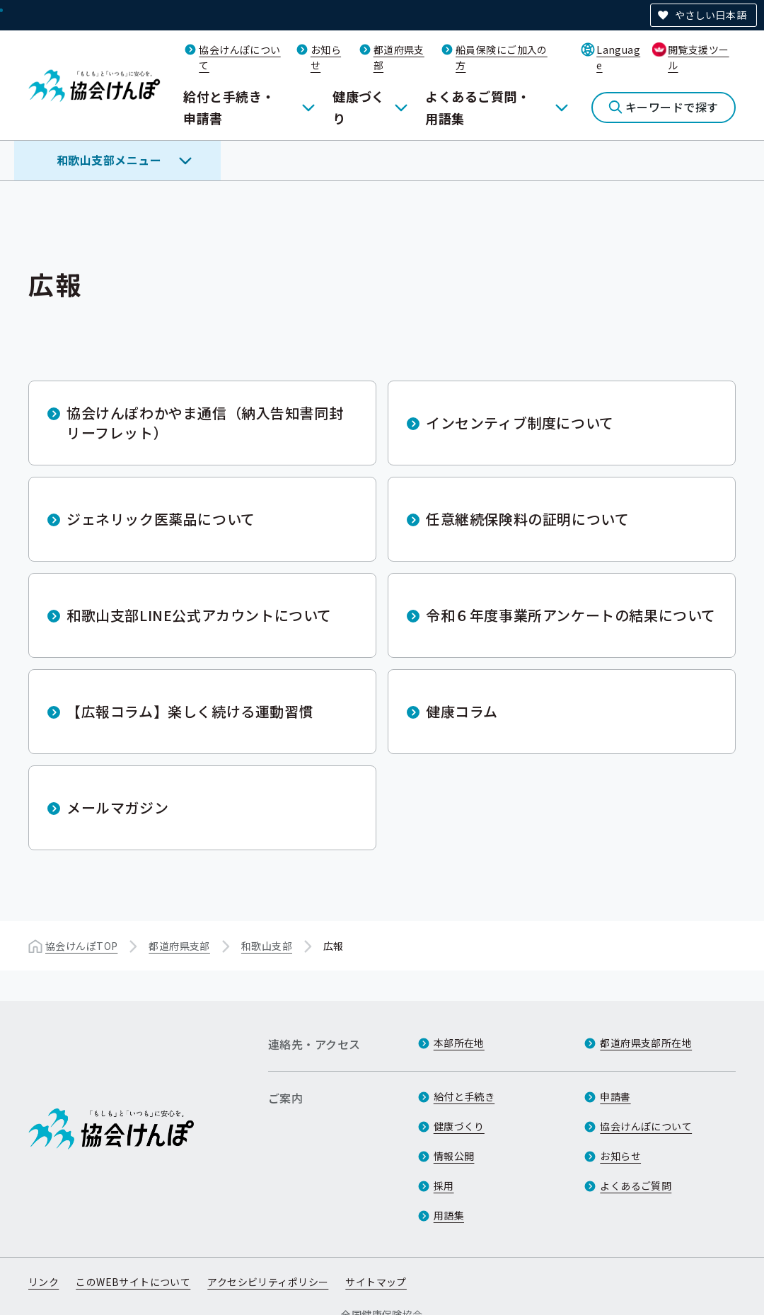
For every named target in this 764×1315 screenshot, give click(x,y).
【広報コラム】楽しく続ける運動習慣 (189, 711)
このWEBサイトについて (133, 1282)
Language (618, 57)
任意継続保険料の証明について (527, 519)
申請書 (615, 1096)
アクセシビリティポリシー (267, 1282)
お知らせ (620, 1156)
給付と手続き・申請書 (228, 107)
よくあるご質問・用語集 (477, 107)
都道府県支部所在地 (646, 1043)
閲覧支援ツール (698, 57)
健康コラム (462, 711)
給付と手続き (464, 1096)
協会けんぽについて (646, 1126)
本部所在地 (459, 1043)
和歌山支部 (266, 946)
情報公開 (454, 1156)
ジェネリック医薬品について (160, 519)
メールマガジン (117, 807)
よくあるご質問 (635, 1185)
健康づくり (358, 107)
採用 (444, 1185)
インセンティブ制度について (520, 422)
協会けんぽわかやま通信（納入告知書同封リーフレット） (204, 422)
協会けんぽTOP (81, 946)
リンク (43, 1282)
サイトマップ (376, 1282)
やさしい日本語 (710, 15)
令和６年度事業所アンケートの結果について (571, 615)
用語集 (449, 1215)
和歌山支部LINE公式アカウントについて (199, 615)
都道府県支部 (179, 946)
